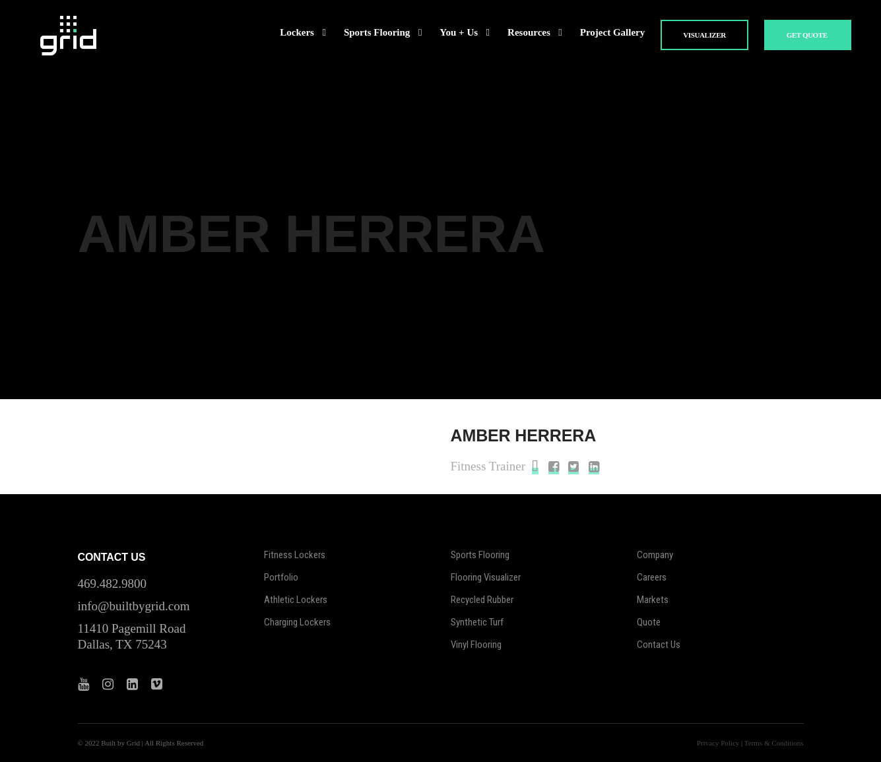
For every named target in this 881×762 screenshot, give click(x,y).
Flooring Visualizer (486, 577)
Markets (653, 600)
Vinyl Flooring (476, 645)
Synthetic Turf (477, 622)
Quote (649, 622)
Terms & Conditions (774, 743)
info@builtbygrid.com (134, 606)
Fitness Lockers (294, 555)
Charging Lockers (297, 622)
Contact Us (658, 645)
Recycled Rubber (482, 600)
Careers (652, 577)
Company (655, 555)
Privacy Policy (718, 743)
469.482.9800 (112, 583)
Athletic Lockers (295, 600)
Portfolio (281, 577)
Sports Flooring (480, 555)
